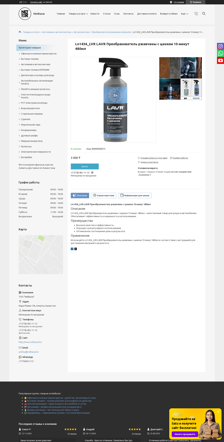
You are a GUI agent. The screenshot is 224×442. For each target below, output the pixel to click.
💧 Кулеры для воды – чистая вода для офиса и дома (51, 410)
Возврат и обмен (168, 13)
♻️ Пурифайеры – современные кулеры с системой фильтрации (57, 413)
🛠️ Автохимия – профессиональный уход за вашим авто (53, 407)
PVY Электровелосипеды (34, 103)
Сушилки (25, 119)
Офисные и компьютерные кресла (38, 53)
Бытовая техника (30, 59)
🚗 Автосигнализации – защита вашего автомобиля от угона (55, 404)
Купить (84, 166)
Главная (61, 13)
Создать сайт (36, 2)
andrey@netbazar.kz (29, 352)
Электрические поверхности (36, 152)
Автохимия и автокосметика (56, 32)
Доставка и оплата (146, 13)
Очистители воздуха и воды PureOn (35, 96)
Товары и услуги (77, 13)
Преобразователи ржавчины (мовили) (111, 32)
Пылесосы (26, 146)
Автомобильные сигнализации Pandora (37, 82)
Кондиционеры (29, 130)
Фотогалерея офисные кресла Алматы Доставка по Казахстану (37, 166)
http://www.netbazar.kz (30, 342)
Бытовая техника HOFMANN (35, 70)
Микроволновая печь (32, 141)
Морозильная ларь (30, 124)
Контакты (128, 13)
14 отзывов (179, 2)
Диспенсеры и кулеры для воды (37, 75)
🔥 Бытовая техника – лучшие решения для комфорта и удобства (57, 401)
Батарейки (26, 157)
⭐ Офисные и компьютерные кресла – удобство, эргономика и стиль (60, 398)
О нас (117, 13)
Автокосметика (81, 32)
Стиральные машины (32, 114)
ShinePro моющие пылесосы (35, 89)
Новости (95, 13)
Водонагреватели (30, 108)
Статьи (106, 13)
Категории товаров (30, 47)
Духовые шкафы (29, 135)
